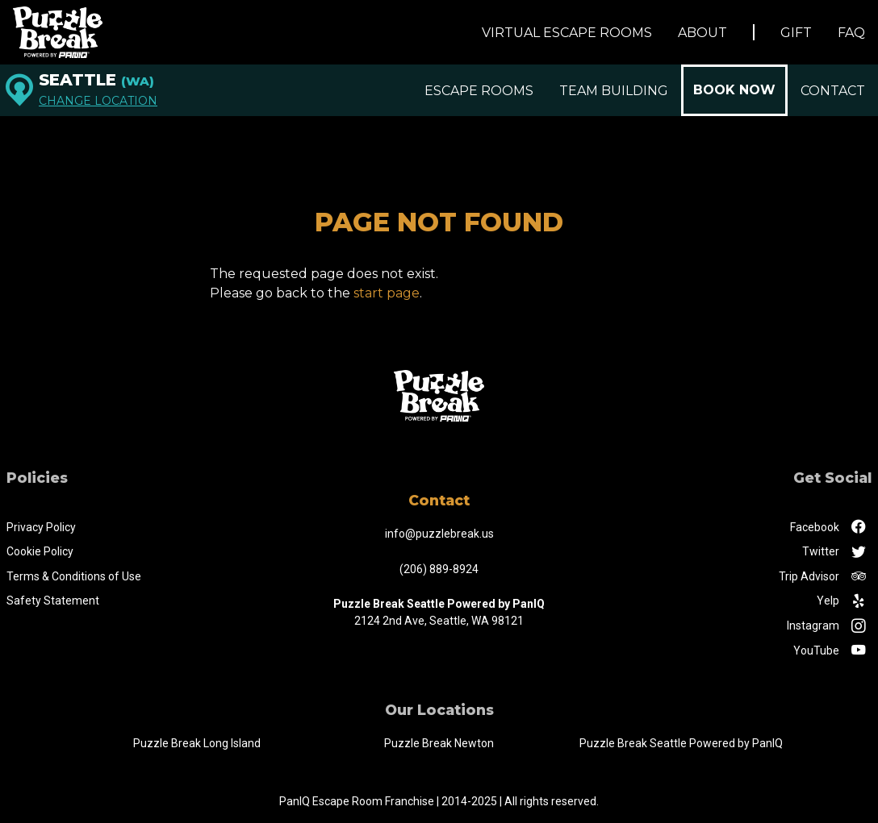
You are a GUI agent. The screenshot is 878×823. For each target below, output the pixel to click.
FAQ (851, 32)
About (702, 32)
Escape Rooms (478, 90)
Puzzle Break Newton (439, 743)
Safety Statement (52, 600)
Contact (833, 90)
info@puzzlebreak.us (439, 533)
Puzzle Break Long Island (197, 743)
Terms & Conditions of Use (73, 576)
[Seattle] (19, 90)
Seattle (96, 79)
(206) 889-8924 (439, 569)
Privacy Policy (41, 527)
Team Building (613, 90)
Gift (796, 32)
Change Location (98, 101)
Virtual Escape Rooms (567, 32)
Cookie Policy (39, 551)
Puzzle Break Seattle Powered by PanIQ (681, 743)
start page (386, 293)
